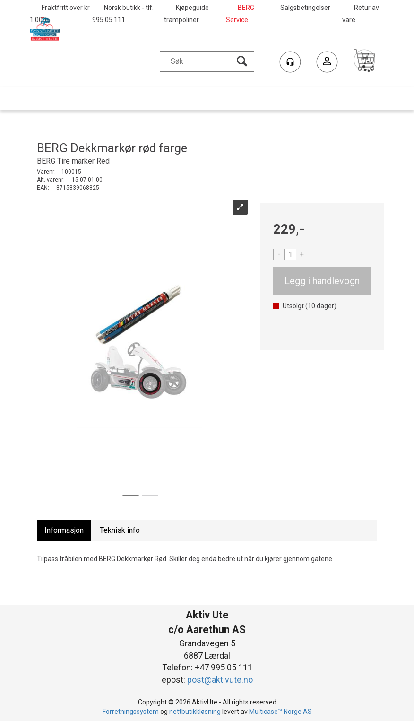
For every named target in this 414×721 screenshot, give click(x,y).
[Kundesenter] (290, 62)
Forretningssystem (131, 711)
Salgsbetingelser (305, 7)
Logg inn (327, 63)
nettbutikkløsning (195, 711)
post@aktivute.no (220, 680)
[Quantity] (290, 254)
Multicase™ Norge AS (280, 711)
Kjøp (322, 281)
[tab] (64, 530)
